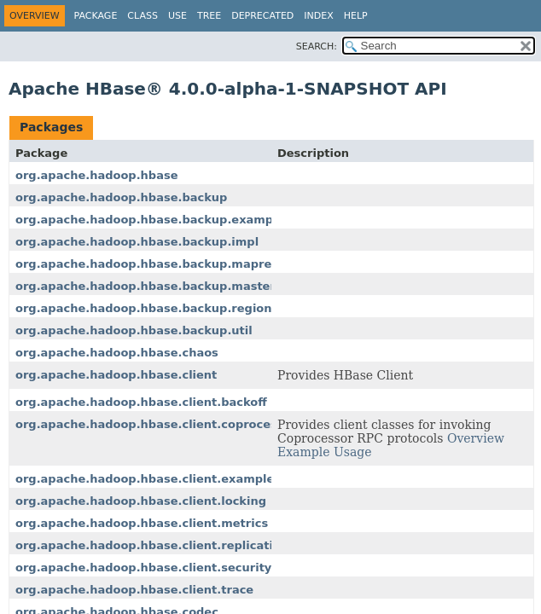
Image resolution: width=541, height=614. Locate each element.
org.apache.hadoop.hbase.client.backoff (141, 402)
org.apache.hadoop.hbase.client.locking (140, 501)
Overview (475, 438)
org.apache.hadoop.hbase (96, 175)
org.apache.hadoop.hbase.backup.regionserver (163, 308)
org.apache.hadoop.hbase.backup (121, 197)
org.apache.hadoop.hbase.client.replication (151, 545)
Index (318, 15)
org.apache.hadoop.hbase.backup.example (149, 219)
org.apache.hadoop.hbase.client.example (144, 478)
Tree (209, 15)
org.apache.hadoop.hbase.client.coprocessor (156, 424)
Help (356, 15)
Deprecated (262, 15)
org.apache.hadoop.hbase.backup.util (134, 330)
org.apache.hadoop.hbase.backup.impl (137, 241)
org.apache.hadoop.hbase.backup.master (145, 286)
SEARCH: (316, 46)
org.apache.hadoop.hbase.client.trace (134, 589)
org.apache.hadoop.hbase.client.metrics (141, 523)
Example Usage (324, 452)
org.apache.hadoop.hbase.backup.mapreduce (158, 264)
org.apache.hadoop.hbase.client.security (143, 567)
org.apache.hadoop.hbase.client (116, 374)
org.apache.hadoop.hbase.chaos (116, 352)
